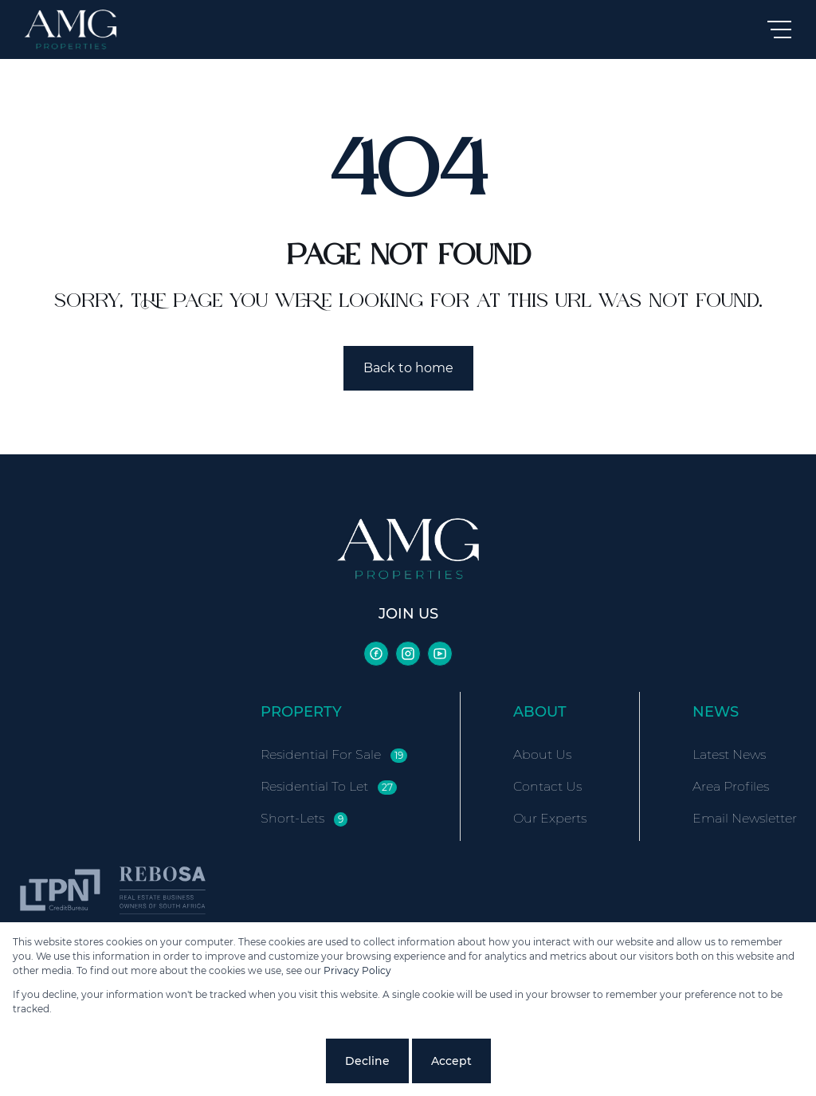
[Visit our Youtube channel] (440, 653)
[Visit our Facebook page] (376, 653)
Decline (367, 1061)
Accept (451, 1061)
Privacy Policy (357, 970)
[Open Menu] (779, 29)
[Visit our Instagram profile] (408, 653)
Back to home (408, 367)
